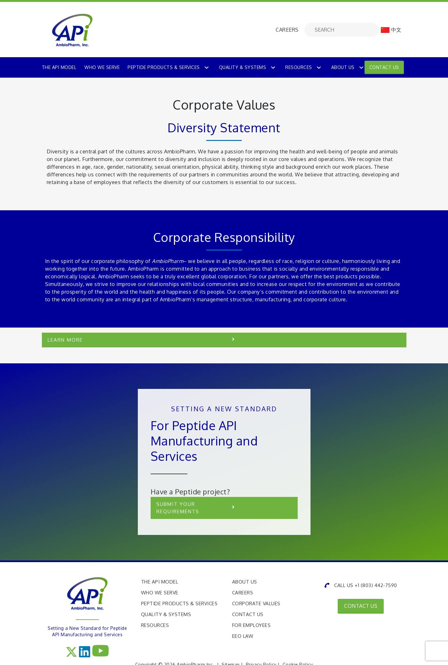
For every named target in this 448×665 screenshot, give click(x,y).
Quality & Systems (242, 67)
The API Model (159, 582)
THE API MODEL (59, 67)
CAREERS (287, 30)
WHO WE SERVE (102, 67)
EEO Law (243, 636)
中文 (391, 30)
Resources (298, 67)
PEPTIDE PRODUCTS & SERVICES (164, 67)
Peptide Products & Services (179, 603)
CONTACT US (360, 606)
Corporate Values (256, 603)
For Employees (251, 625)
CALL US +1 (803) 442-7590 (361, 585)
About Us (343, 67)
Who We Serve (159, 593)
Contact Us (384, 67)
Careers (242, 593)
